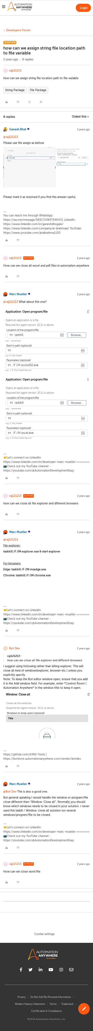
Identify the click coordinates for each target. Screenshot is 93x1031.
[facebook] (21, 970)
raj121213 (15, 70)
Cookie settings (44, 934)
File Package (38, 90)
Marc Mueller (18, 294)
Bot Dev (14, 648)
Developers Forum (18, 30)
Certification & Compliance (46, 1011)
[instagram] (61, 970)
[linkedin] (40, 970)
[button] (3, 7)
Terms (53, 1004)
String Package (15, 90)
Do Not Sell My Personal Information (50, 997)
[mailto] (71, 970)
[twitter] (30, 970)
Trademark (67, 1004)
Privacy (21, 997)
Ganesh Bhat (17, 129)
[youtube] (51, 970)
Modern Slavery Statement (30, 1004)
